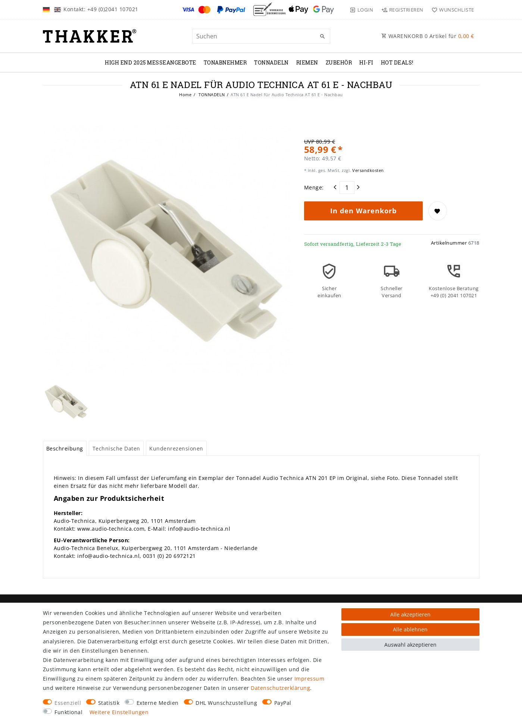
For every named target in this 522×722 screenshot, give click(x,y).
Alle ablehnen (410, 629)
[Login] (361, 9)
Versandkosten (367, 170)
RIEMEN (307, 62)
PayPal (282, 702)
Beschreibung (64, 448)
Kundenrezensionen (176, 448)
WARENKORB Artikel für (427, 36)
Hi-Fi (366, 62)
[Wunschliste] (451, 9)
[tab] (65, 448)
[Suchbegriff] (261, 36)
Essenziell (67, 702)
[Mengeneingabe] (347, 187)
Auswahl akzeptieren (410, 644)
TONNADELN (271, 62)
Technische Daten (116, 448)
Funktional (68, 712)
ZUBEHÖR (339, 62)
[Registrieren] (402, 9)
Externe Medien (158, 702)
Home (185, 94)
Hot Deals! (397, 62)
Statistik (109, 702)
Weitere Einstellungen (119, 712)
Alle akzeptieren (410, 614)
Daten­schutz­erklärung (280, 687)
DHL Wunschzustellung (226, 702)
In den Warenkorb (363, 210)
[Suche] (323, 36)
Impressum (309, 678)
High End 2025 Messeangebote (150, 62)
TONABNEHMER (225, 62)
